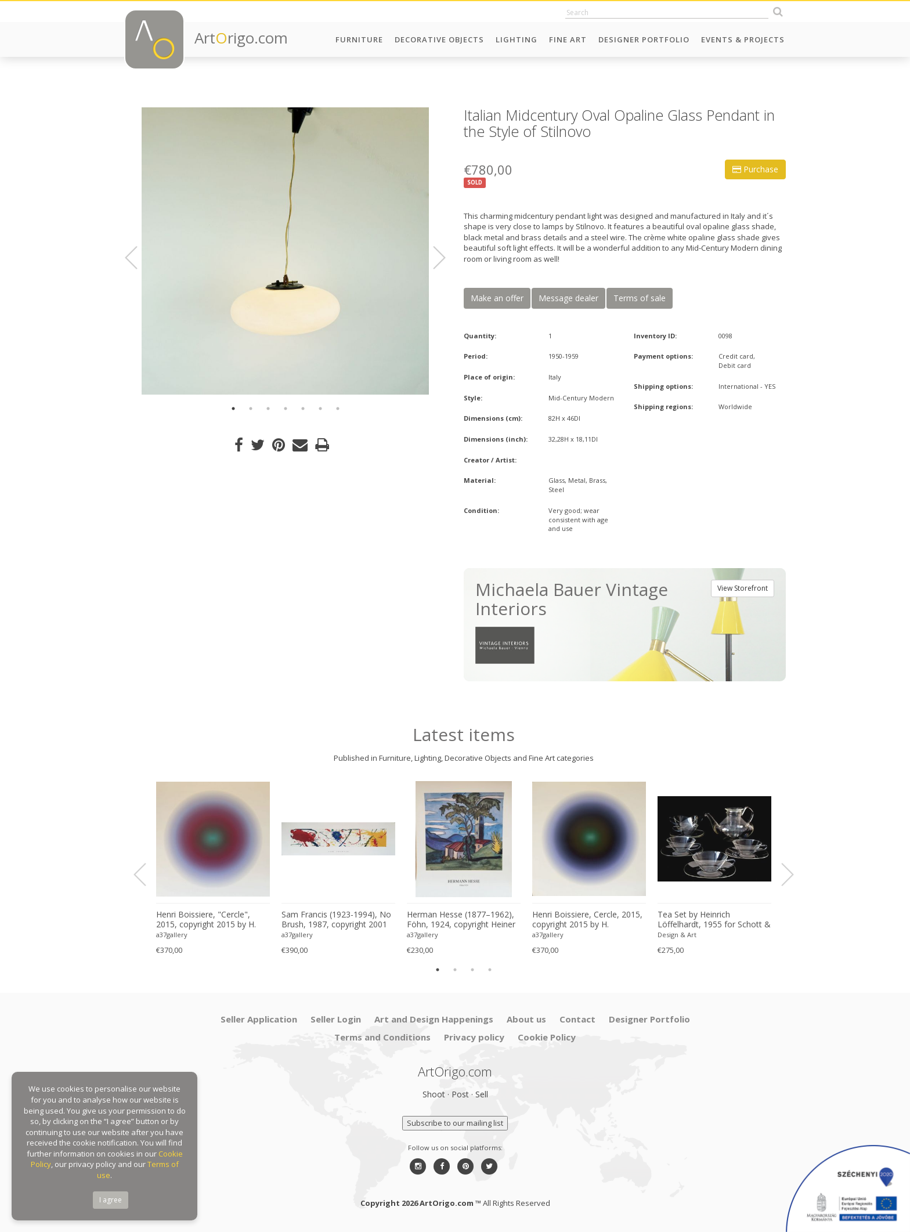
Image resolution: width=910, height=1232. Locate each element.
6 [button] (320, 408)
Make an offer (497, 298)
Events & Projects (743, 39)
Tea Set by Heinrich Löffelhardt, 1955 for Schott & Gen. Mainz (714, 919)
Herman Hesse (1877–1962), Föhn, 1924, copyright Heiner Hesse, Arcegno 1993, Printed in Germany (462, 919)
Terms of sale (639, 298)
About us (526, 1019)
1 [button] (233, 408)
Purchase (755, 169)
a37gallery (171, 934)
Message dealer (568, 298)
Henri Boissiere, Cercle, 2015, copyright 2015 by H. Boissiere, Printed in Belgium (587, 919)
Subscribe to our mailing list (455, 1123)
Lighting (516, 39)
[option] (285, 251)
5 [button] (303, 408)
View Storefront (742, 588)
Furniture (359, 39)
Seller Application (259, 1019)
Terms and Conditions (382, 1037)
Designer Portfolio (643, 39)
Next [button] (432, 257)
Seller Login (335, 1019)
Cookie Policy (547, 1037)
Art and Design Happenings (433, 1019)
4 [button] (285, 408)
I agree (110, 1200)
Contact (577, 1019)
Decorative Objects (439, 39)
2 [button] (251, 408)
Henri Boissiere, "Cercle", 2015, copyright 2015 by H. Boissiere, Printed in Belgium (210, 919)
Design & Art (677, 934)
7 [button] (338, 408)
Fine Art (568, 39)
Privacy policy (474, 1037)
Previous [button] (138, 257)
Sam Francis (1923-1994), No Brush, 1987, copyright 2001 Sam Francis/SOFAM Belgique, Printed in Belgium (336, 919)
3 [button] (268, 408)
